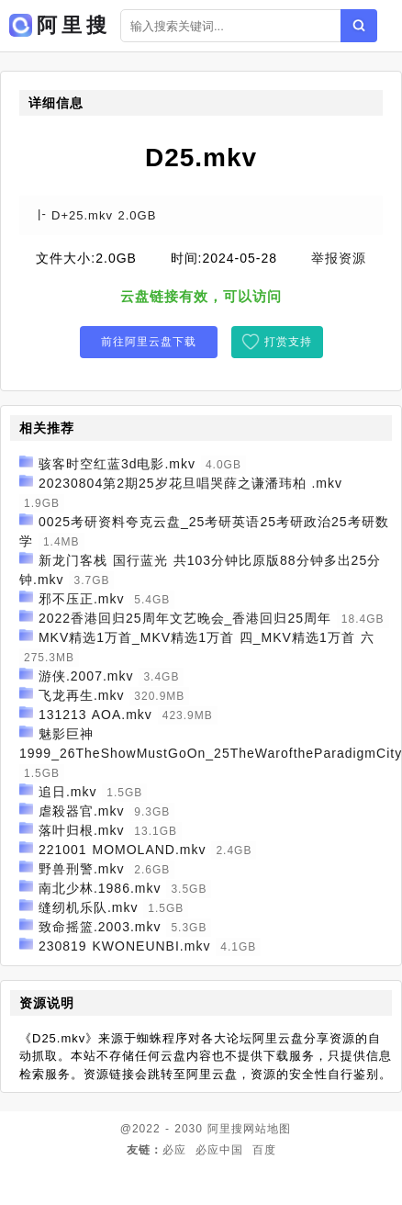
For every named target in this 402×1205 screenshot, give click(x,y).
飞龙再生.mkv (82, 695)
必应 (174, 1149)
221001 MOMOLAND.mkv (123, 849)
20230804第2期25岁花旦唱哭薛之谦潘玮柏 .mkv (190, 483)
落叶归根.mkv (82, 830)
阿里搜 (225, 1128)
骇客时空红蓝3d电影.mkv (117, 463)
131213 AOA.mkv (95, 714)
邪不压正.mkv (82, 598)
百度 (264, 1149)
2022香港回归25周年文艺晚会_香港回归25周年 (185, 618)
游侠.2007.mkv (86, 676)
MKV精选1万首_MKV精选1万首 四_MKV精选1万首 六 (206, 637)
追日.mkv (68, 791)
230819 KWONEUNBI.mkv (125, 946)
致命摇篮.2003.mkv (100, 926)
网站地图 (267, 1128)
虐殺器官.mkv (82, 811)
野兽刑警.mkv (82, 869)
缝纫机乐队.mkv (89, 907)
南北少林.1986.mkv (100, 888)
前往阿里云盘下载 (148, 341)
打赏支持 (288, 341)
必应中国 (219, 1149)
